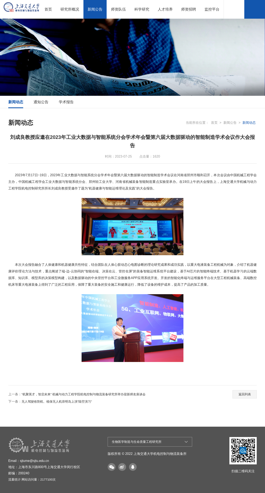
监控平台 (212, 9)
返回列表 (243, 393)
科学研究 (141, 9)
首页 (48, 9)
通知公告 (41, 102)
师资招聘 (188, 9)
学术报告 (66, 102)
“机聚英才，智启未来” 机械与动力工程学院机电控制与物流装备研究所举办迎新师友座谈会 (88, 394)
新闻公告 (95, 9)
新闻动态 (15, 102)
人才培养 (165, 9)
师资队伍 (118, 9)
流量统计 (15, 479)
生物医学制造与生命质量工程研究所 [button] (150, 442)
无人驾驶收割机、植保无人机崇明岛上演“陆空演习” (59, 401)
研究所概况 (69, 9)
